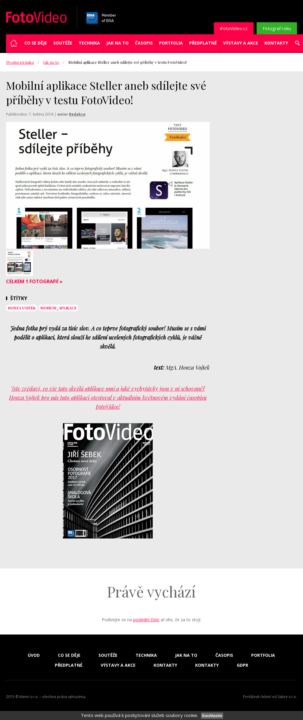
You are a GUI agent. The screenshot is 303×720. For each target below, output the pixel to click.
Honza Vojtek (22, 308)
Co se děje (35, 43)
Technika (89, 43)
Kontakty (276, 43)
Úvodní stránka (20, 62)
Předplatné (203, 43)
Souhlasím (212, 715)
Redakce (77, 114)
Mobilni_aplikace (58, 308)
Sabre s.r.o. (287, 696)
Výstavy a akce (240, 43)
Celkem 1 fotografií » (34, 281)
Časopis (144, 43)
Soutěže (62, 43)
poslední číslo (146, 619)
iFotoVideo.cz (234, 28)
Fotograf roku (277, 28)
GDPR (242, 665)
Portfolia (171, 43)
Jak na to (117, 43)
